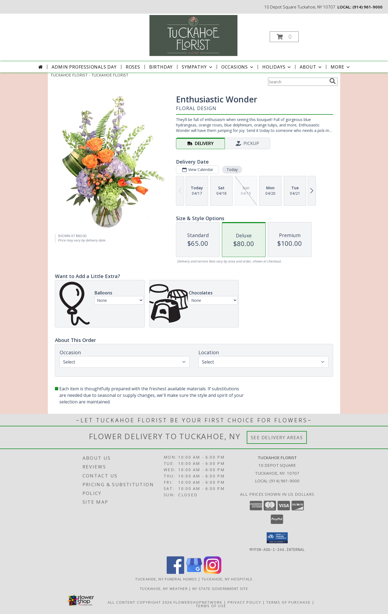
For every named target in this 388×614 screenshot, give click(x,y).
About (311, 67)
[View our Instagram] (212, 572)
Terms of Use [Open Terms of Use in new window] (211, 605)
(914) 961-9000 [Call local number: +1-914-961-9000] (367, 7)
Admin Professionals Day (84, 67)
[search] (332, 81)
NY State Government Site (220, 588)
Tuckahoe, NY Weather (164, 588)
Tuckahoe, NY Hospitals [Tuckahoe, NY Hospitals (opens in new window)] (227, 578)
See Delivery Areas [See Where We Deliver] (277, 437)
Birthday (161, 67)
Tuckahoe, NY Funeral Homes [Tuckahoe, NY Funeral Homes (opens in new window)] (166, 578)
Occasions (237, 67)
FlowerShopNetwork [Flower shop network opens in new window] (198, 602)
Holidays (277, 67)
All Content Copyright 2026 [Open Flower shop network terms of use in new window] (140, 602)
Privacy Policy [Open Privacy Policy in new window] (244, 602)
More (341, 67)
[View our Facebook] (175, 572)
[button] (284, 36)
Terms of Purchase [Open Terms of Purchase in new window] (288, 602)
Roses (133, 67)
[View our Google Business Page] (194, 572)
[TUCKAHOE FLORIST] (193, 35)
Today (232, 169)
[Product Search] (297, 81)
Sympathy (197, 67)
